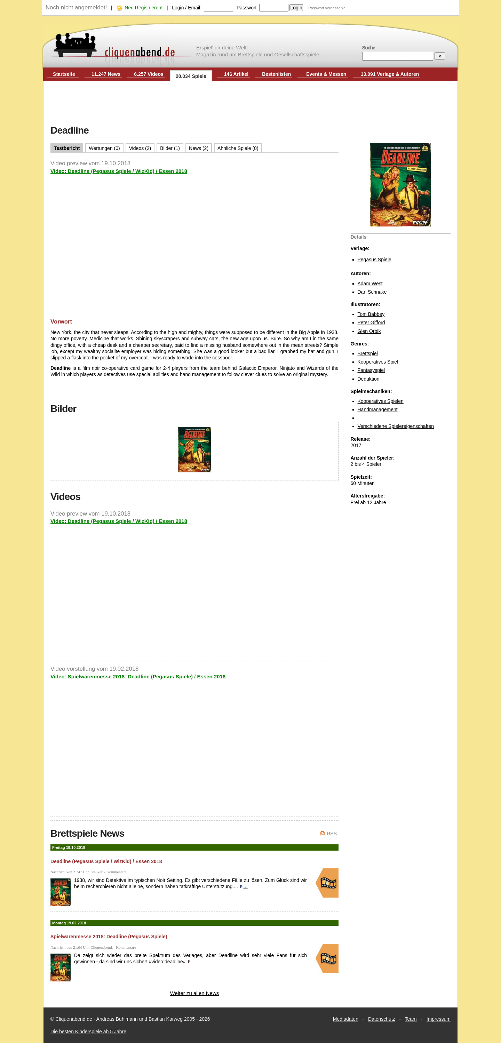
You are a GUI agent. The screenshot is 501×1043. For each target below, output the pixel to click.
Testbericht (67, 148)
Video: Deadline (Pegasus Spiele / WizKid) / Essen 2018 (118, 171)
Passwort (247, 7)
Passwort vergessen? (326, 8)
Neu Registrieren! (143, 7)
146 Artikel (236, 74)
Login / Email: (186, 7)
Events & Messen (326, 74)
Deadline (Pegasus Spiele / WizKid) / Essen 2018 (106, 861)
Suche (368, 47)
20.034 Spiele (191, 76)
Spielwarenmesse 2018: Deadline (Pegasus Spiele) (108, 936)
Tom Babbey (371, 314)
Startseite (64, 74)
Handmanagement (378, 409)
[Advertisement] (250, 103)
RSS (332, 833)
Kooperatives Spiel (378, 362)
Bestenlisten (276, 74)
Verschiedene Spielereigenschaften (396, 426)
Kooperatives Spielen (381, 401)
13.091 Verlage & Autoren (390, 74)
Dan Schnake (372, 292)
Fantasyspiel (371, 370)
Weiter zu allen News (194, 993)
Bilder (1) (170, 148)
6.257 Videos (149, 74)
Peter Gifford (371, 322)
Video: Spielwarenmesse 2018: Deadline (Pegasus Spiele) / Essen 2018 (137, 676)
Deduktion (369, 379)
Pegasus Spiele (374, 259)
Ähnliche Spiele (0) (238, 148)
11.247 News (106, 74)
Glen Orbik (369, 331)
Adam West (370, 283)
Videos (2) (140, 148)
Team (411, 1019)
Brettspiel (368, 353)
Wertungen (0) (104, 148)
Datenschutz (381, 1019)
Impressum (439, 1019)
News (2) (198, 148)
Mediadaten (345, 1019)
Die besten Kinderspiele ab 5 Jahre (88, 1031)
